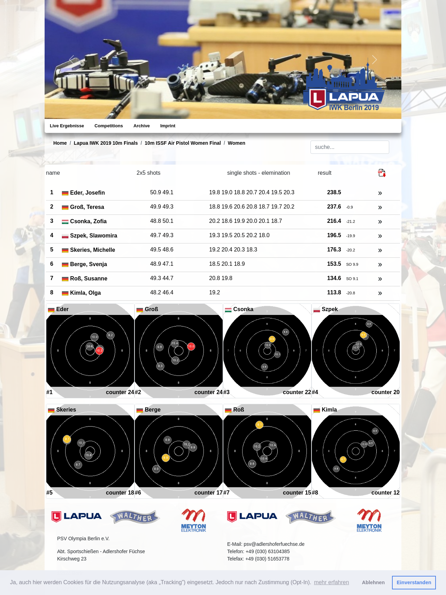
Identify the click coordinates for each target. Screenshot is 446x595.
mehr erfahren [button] (331, 582)
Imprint (167, 125)
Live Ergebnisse (67, 125)
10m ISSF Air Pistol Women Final (183, 143)
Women (236, 143)
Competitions (108, 125)
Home (60, 143)
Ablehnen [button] (373, 582)
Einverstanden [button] (414, 582)
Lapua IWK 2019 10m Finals (106, 143)
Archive (141, 125)
